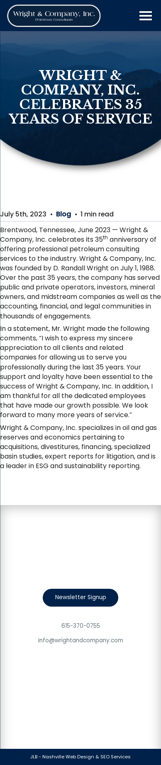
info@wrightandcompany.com (80, 640)
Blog (63, 214)
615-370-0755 (80, 626)
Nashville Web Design (68, 756)
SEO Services (115, 756)
